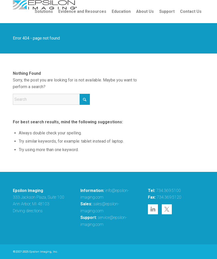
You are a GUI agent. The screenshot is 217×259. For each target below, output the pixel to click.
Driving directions (28, 210)
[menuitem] (43, 11)
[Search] (51, 99)
